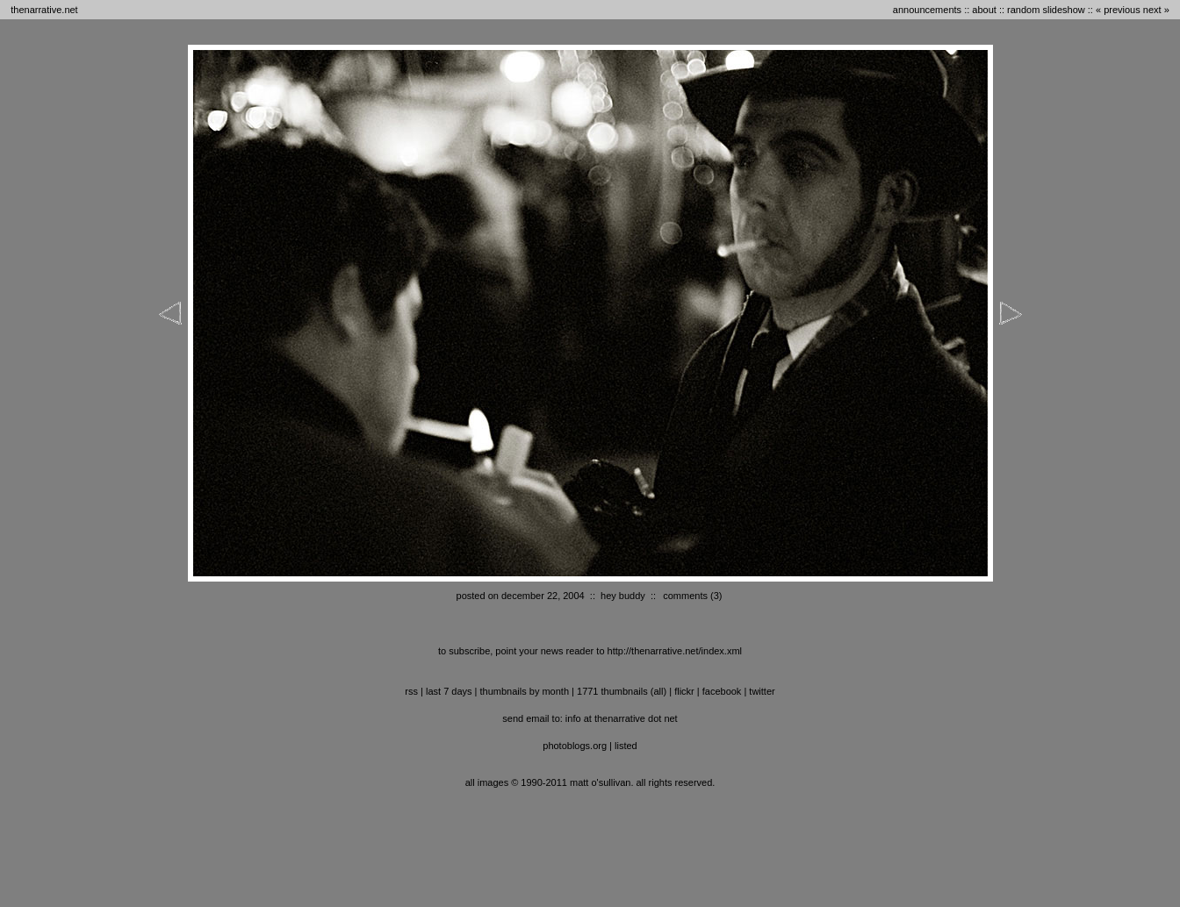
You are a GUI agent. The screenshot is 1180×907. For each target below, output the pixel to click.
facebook (722, 691)
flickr (684, 691)
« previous (1118, 9)
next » (1156, 9)
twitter (761, 691)
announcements (927, 9)
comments (685, 595)
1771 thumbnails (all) (621, 691)
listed (626, 745)
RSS (411, 691)
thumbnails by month (525, 691)
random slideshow (1046, 9)
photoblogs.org (575, 745)
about (984, 9)
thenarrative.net (44, 9)
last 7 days (449, 691)
